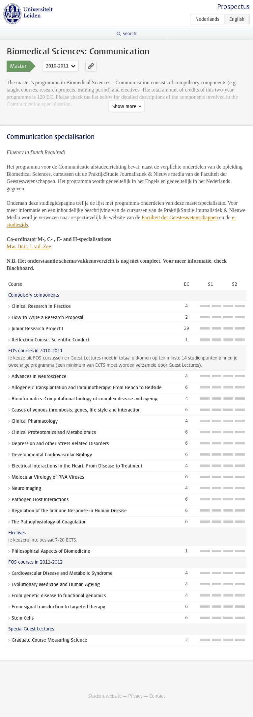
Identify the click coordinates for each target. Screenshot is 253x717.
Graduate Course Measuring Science (49, 640)
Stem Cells (23, 618)
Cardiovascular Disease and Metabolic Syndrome (62, 573)
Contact (157, 696)
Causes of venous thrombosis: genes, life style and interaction (76, 410)
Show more (124, 106)
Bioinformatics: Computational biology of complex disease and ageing (84, 399)
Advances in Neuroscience (39, 376)
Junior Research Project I (37, 329)
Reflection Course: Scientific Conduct (51, 340)
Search (129, 34)
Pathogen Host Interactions (40, 499)
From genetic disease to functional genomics (59, 596)
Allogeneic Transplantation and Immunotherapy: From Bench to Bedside (87, 388)
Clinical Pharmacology (35, 421)
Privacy (135, 696)
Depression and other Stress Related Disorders (60, 443)
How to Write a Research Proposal (47, 317)
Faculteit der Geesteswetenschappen (180, 217)
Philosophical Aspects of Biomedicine (51, 551)
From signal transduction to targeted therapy (58, 607)
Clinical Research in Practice (41, 306)
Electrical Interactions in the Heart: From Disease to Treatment (77, 466)
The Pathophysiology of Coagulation (49, 522)
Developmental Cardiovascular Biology (52, 455)
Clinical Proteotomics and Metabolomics (54, 432)
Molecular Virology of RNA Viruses (48, 477)
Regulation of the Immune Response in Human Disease (69, 511)
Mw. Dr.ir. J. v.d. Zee (29, 246)
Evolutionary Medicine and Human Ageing (56, 584)
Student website (105, 696)
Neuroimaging (26, 488)
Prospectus (233, 6)
